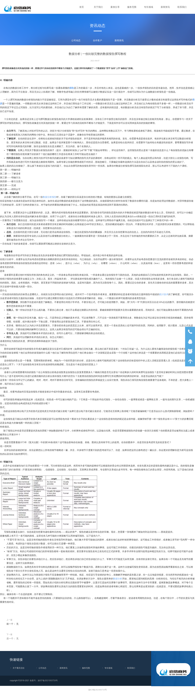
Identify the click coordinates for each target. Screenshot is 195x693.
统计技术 (163, 294)
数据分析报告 (49, 197)
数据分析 (117, 578)
